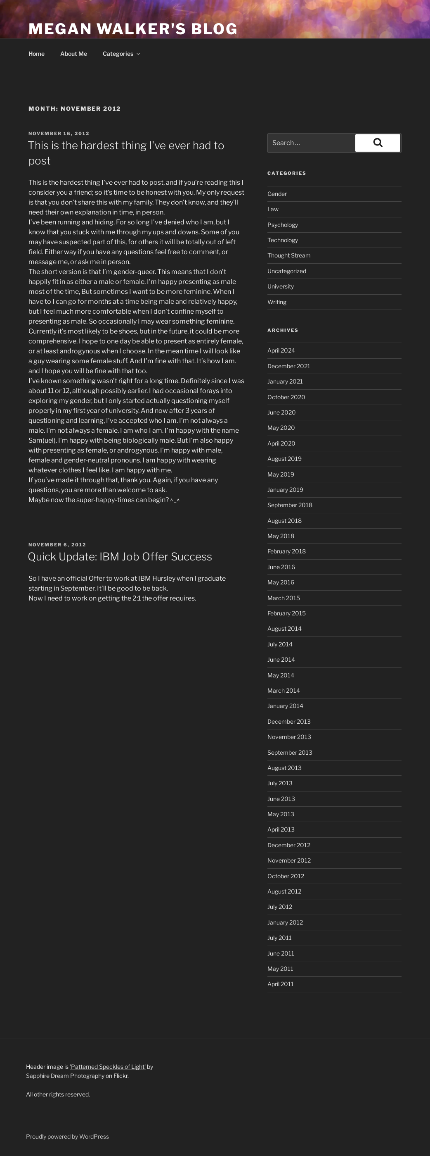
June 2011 (280, 953)
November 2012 (289, 860)
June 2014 (281, 659)
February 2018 (286, 551)
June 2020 (281, 412)
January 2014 (285, 705)
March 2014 (283, 690)
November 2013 (289, 736)
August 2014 (284, 628)
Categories (122, 53)
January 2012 (285, 922)
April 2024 (281, 350)
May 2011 (280, 968)
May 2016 (280, 582)
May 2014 (280, 675)
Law (273, 208)
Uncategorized (286, 270)
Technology (282, 239)
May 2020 (281, 427)
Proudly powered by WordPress (67, 1136)
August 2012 (284, 891)
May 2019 (280, 474)
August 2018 (284, 520)
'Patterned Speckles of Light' (108, 1066)
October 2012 (285, 876)
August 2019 (284, 458)
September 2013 (289, 752)
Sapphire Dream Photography (65, 1075)
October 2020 (286, 396)
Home (36, 53)
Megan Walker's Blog (133, 29)
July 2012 (279, 906)
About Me (73, 53)
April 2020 (281, 443)
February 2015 (286, 613)
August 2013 (284, 767)
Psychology (282, 224)
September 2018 (289, 504)
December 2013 (289, 721)
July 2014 (280, 644)
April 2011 (280, 983)
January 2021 (285, 381)
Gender (277, 193)
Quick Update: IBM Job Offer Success (120, 556)
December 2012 (288, 845)
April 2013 (281, 829)
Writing (276, 301)
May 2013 (280, 814)
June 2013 (281, 798)
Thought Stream (289, 255)
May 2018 (280, 535)
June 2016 (281, 566)
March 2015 (283, 597)
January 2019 (285, 489)
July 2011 (279, 937)
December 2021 (288, 365)
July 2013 (280, 783)
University (280, 286)
